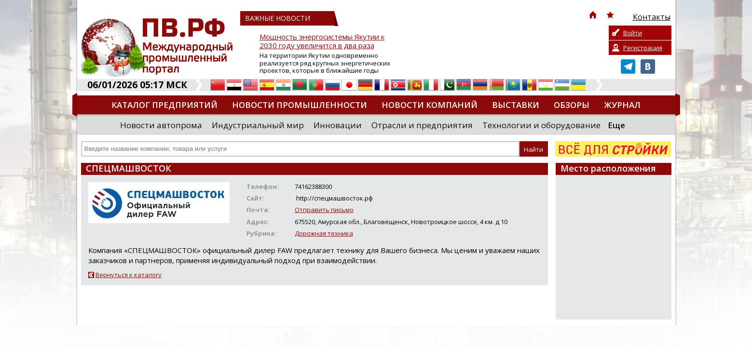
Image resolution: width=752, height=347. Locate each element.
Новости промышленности (299, 104)
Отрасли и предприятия (422, 125)
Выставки (515, 104)
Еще (616, 125)
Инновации (338, 125)
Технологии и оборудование (541, 125)
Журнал (622, 104)
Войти (632, 32)
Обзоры (571, 104)
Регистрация (642, 47)
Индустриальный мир (258, 125)
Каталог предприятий (164, 104)
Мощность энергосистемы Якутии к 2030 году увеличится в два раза (322, 41)
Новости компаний (430, 104)
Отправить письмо (324, 209)
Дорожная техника (324, 233)
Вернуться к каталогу (129, 274)
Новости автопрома (161, 125)
